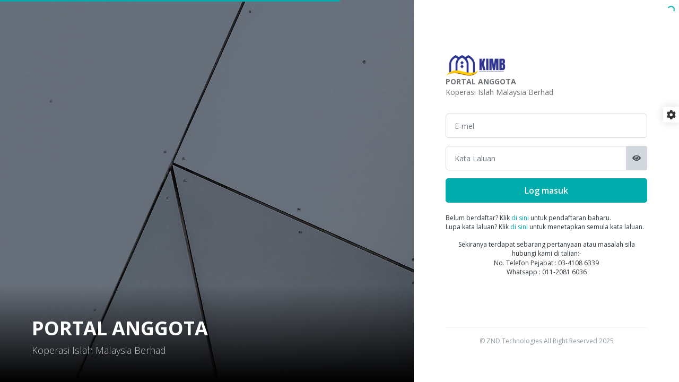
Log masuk (546, 190)
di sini (520, 217)
